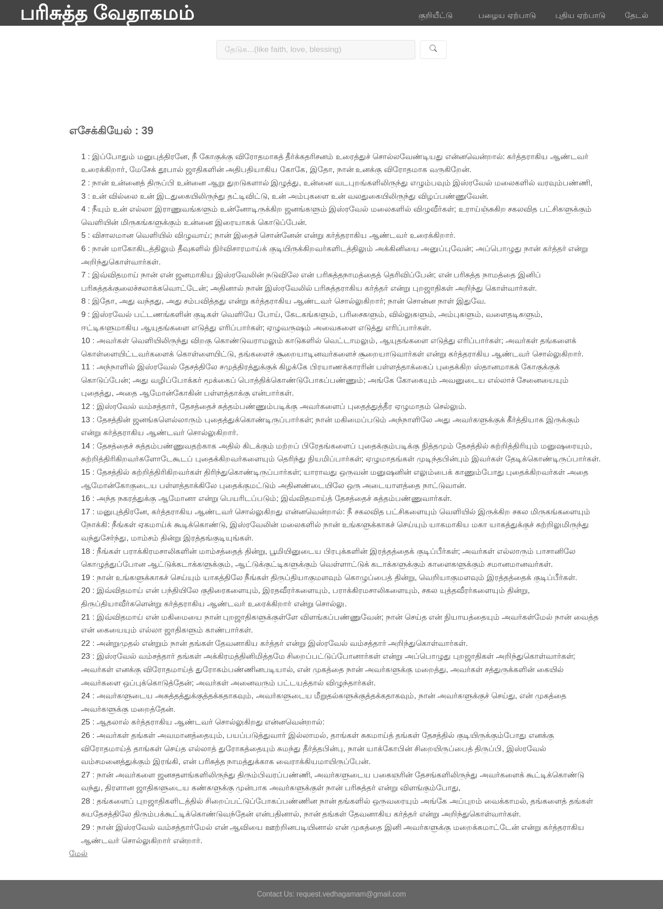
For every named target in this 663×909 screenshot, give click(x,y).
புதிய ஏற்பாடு (580, 15)
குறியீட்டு (439, 15)
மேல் (78, 853)
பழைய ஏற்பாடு (507, 15)
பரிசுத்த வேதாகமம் (107, 13)
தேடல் (636, 15)
